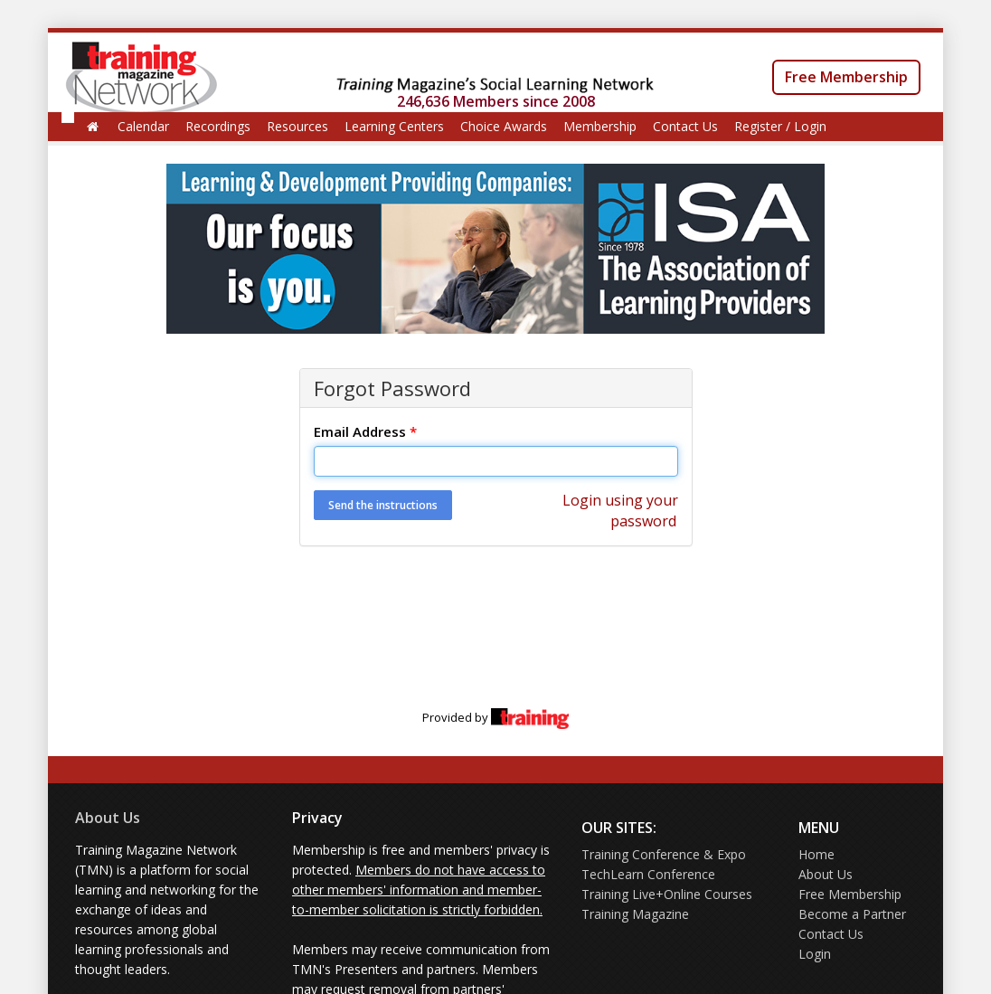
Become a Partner (852, 914)
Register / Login (780, 126)
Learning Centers (394, 126)
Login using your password (620, 510)
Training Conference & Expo (663, 854)
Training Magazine (635, 914)
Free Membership (846, 77)
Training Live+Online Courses (666, 894)
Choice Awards (503, 126)
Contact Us (685, 126)
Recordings (217, 126)
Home (816, 854)
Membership (600, 126)
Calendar (143, 126)
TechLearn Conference (648, 874)
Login (814, 953)
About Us (107, 818)
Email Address (365, 431)
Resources (297, 126)
